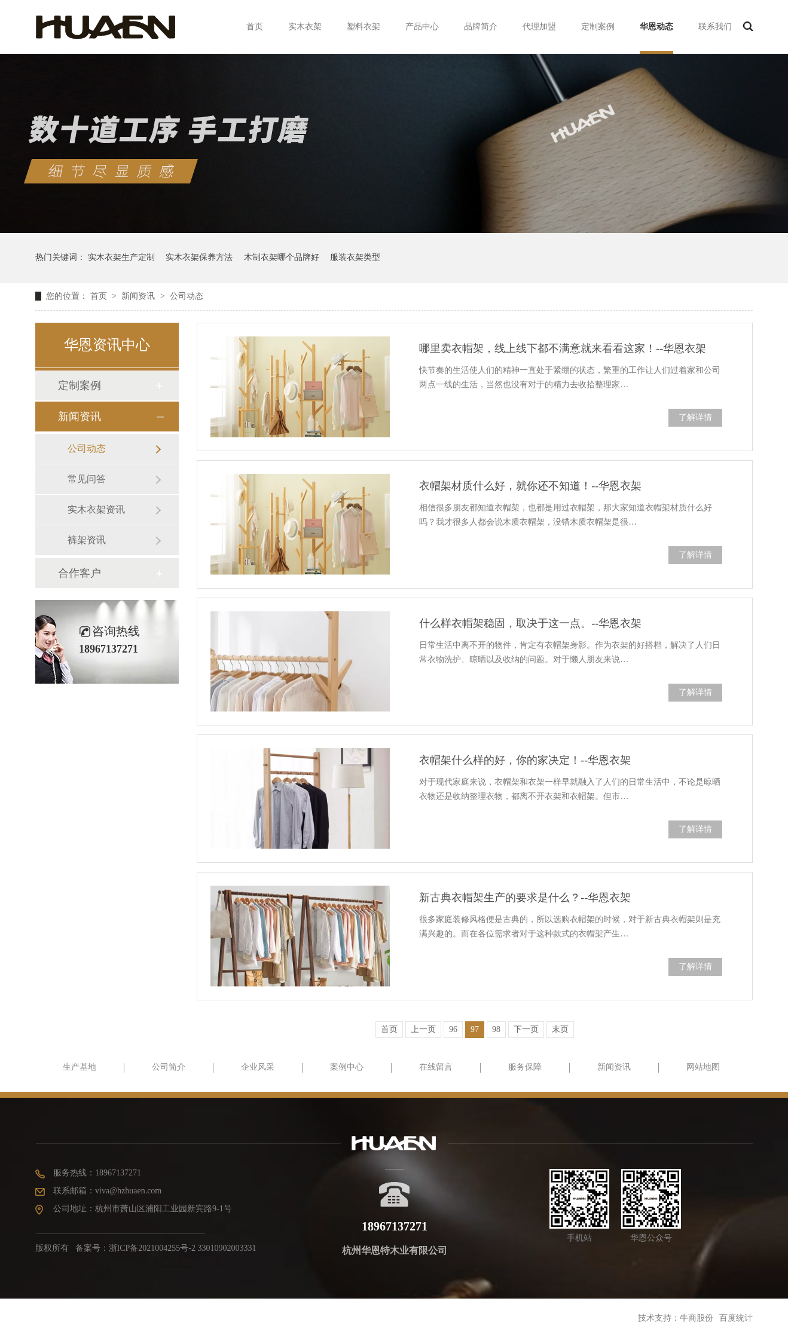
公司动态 (186, 296)
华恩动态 (656, 26)
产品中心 (422, 26)
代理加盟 (539, 26)
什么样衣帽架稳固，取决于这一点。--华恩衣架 (530, 623)
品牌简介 (480, 26)
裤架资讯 (87, 540)
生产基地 (79, 1067)
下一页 (526, 1029)
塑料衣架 (363, 26)
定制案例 (598, 26)
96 (453, 1029)
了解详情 (695, 417)
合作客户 (79, 573)
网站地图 (703, 1067)
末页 (560, 1029)
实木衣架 (305, 26)
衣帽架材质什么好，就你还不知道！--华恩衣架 (530, 486)
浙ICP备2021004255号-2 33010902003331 (182, 1248)
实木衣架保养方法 (199, 257)
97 (475, 1029)
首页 (254, 26)
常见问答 (87, 479)
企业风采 (257, 1067)
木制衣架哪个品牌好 (281, 257)
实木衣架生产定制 (121, 257)
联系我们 (715, 26)
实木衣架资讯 (96, 509)
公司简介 (168, 1067)
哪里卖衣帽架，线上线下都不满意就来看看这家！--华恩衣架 (562, 348)
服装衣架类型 (355, 257)
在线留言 (436, 1067)
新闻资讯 (139, 296)
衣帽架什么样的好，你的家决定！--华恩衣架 (525, 760)
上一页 (423, 1029)
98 (496, 1029)
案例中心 (347, 1067)
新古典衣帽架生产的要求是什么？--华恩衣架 (525, 898)
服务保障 (525, 1067)
